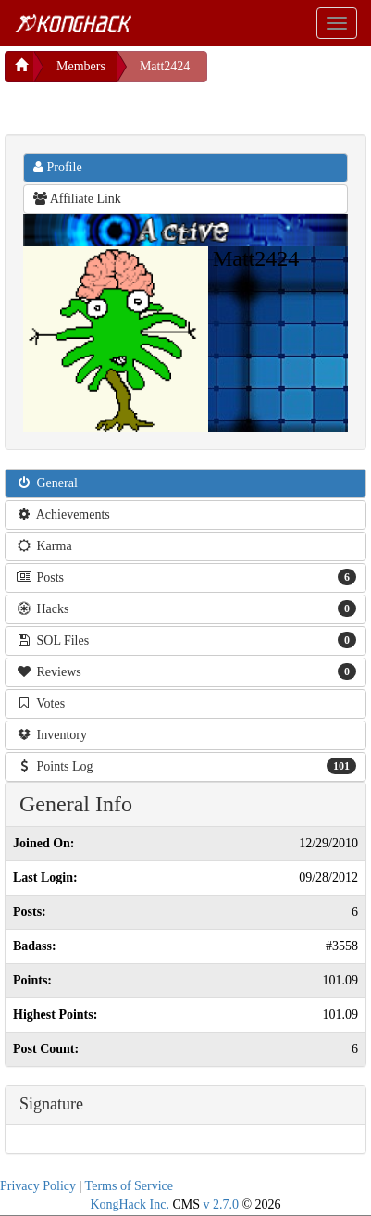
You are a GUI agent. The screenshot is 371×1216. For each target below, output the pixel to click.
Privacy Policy (38, 1186)
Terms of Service (129, 1186)
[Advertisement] (153, 105)
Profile (57, 167)
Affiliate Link (77, 199)
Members (80, 66)
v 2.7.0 (221, 1204)
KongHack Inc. (129, 1204)
